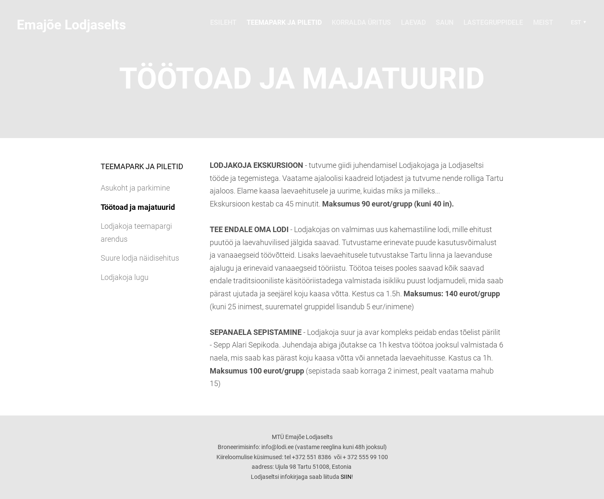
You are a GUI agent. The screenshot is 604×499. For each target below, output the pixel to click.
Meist (543, 22)
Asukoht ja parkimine (135, 187)
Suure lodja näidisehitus (140, 257)
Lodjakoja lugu (124, 277)
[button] (577, 22)
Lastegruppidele (493, 22)
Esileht (223, 22)
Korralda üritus (361, 22)
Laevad (413, 22)
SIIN (346, 476)
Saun (444, 22)
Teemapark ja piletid (284, 22)
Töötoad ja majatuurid (138, 207)
